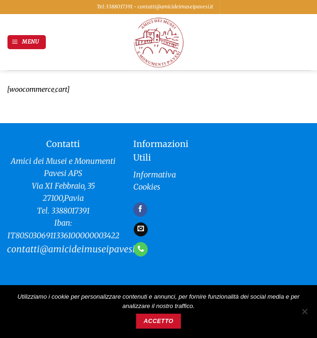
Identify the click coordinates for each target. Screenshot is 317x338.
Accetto (158, 321)
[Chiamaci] (141, 249)
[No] (304, 314)
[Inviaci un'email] (141, 229)
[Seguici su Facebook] (140, 209)
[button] (26, 42)
